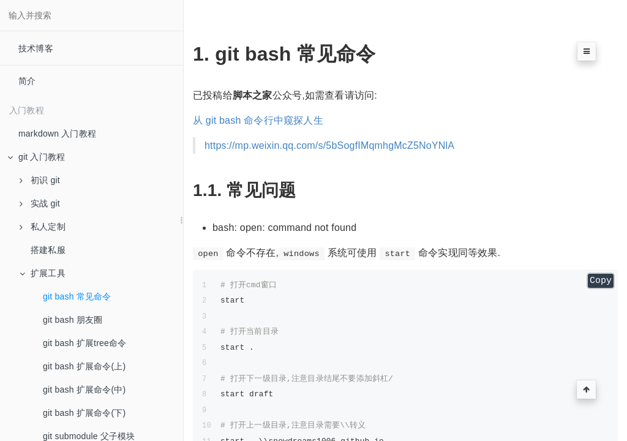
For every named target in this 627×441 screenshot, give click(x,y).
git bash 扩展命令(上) (84, 366)
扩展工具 (43, 273)
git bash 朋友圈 (72, 320)
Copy (601, 281)
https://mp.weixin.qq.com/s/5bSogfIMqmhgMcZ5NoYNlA (329, 145)
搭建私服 (48, 250)
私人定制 (43, 227)
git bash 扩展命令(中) (84, 389)
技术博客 (35, 48)
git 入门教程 (36, 157)
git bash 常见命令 (77, 296)
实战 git (40, 203)
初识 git (40, 180)
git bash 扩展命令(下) (84, 413)
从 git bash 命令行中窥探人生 (258, 120)
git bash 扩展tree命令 (84, 343)
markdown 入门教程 (57, 133)
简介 (27, 81)
